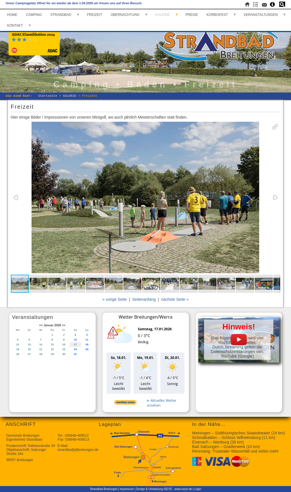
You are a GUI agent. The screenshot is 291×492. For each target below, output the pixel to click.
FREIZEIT (94, 15)
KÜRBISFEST (217, 15)
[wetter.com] (125, 403)
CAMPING (34, 15)
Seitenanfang (144, 299)
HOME (12, 15)
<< (41, 325)
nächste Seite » (175, 299)
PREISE (192, 15)
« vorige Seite (114, 299)
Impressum (127, 489)
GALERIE (162, 15)
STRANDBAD (60, 15)
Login (197, 489)
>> (63, 325)
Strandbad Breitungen (103, 489)
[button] (275, 126)
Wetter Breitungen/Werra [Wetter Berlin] (145, 317)
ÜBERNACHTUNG (125, 15)
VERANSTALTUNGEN (261, 15)
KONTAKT (15, 26)
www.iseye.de (183, 489)
